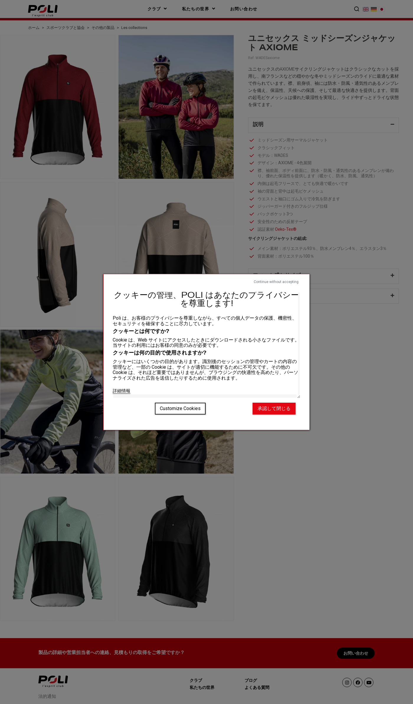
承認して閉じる (274, 408)
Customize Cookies (180, 408)
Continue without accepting (276, 282)
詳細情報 (121, 391)
